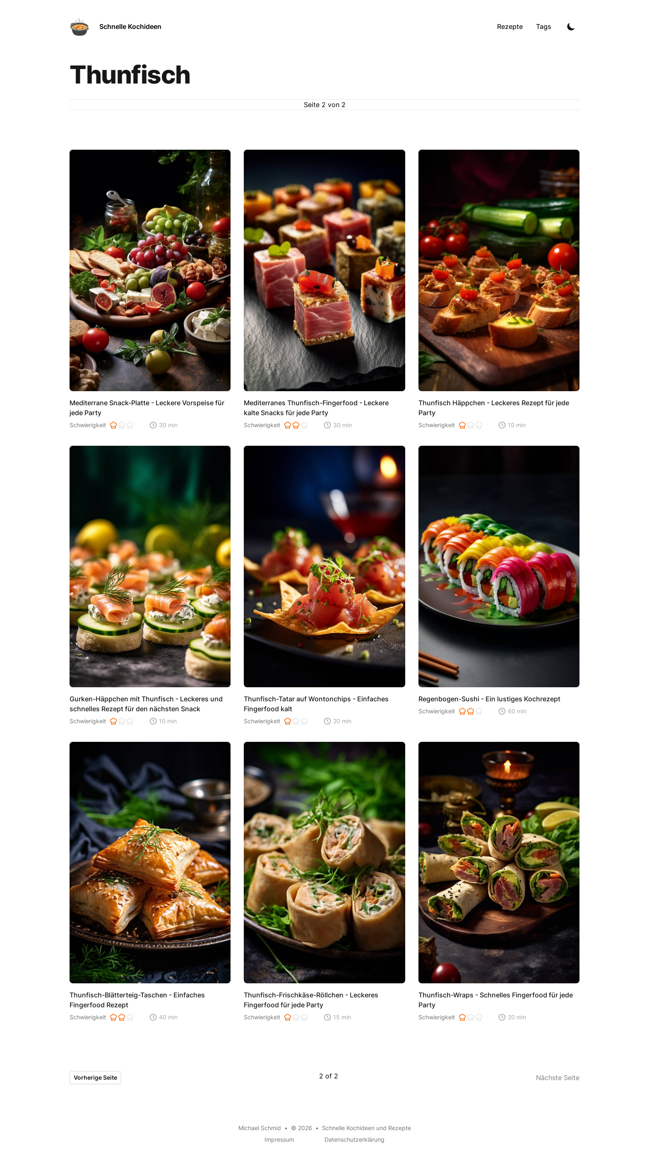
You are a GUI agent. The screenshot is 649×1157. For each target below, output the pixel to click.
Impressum (279, 1139)
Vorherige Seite (95, 1077)
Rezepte (510, 26)
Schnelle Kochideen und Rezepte (366, 1127)
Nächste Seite (557, 1077)
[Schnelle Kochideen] (115, 26)
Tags (543, 26)
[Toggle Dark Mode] (571, 26)
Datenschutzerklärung (354, 1139)
